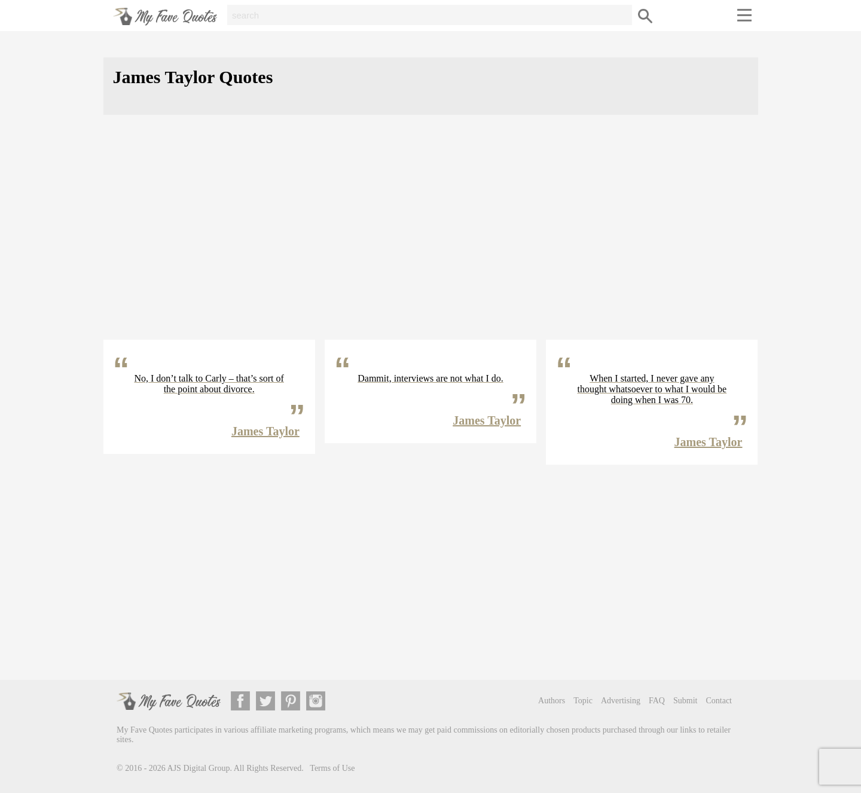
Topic (583, 700)
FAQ (657, 700)
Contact (719, 700)
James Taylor (265, 431)
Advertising (620, 700)
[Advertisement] (430, 237)
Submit (685, 700)
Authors (551, 700)
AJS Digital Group (198, 768)
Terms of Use (332, 768)
